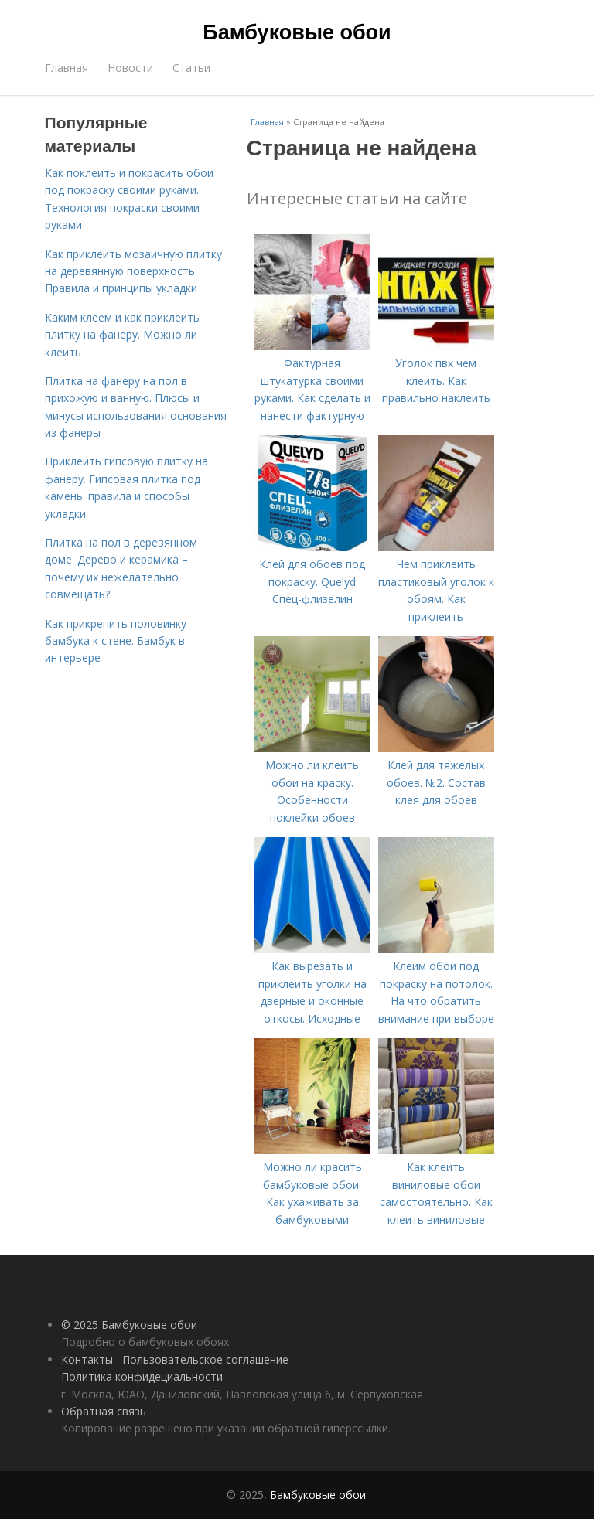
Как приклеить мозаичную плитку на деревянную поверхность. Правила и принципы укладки (133, 271)
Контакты (87, 1359)
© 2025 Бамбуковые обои (129, 1324)
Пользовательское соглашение (205, 1359)
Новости (130, 67)
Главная (66, 67)
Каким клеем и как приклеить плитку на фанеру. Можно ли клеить (122, 334)
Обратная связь (103, 1411)
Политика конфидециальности (142, 1376)
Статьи (191, 67)
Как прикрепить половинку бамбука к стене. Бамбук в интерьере (115, 641)
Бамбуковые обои (297, 32)
